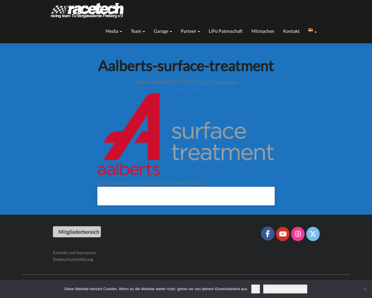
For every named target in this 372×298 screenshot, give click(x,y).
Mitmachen (262, 31)
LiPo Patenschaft (226, 31)
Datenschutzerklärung (73, 259)
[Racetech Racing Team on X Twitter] (313, 234)
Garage (163, 31)
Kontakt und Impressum (74, 252)
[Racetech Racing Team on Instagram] (298, 234)
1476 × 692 (198, 82)
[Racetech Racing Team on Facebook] (267, 233)
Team (138, 31)
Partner (190, 31)
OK (255, 289)
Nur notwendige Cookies (285, 289)
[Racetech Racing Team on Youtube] (282, 234)
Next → (199, 88)
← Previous (176, 88)
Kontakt (291, 31)
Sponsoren (226, 82)
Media (113, 31)
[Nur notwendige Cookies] (365, 289)
